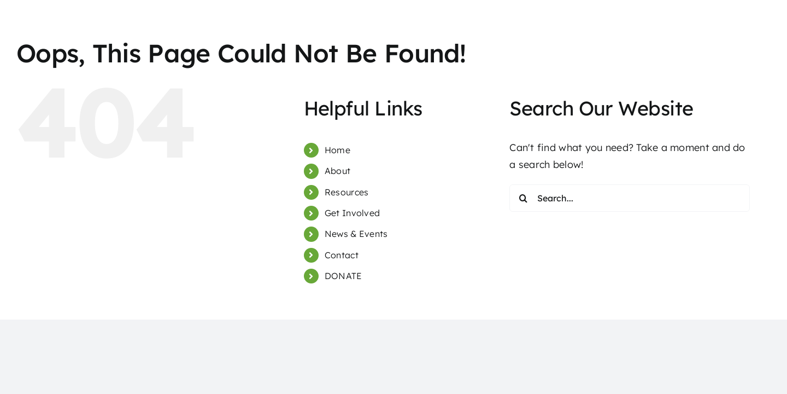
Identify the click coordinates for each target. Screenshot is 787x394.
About (337, 170)
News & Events (356, 233)
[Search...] (629, 198)
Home (337, 149)
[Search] (523, 198)
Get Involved (352, 212)
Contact (342, 255)
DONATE (343, 275)
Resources (346, 192)
